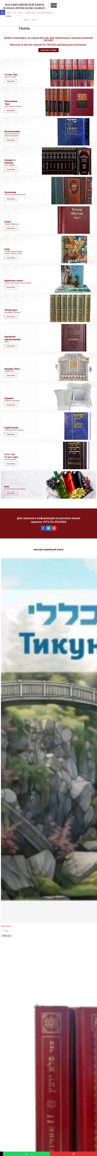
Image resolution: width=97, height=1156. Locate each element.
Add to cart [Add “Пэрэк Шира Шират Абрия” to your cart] (19, 936)
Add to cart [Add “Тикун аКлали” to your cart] (5, 582)
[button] (48, 50)
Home (8, 12)
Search (54, 5)
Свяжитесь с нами (30, 12)
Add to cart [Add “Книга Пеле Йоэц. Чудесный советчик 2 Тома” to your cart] (5, 976)
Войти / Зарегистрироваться (45, 12)
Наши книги (26, 20)
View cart (34, 20)
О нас (14, 12)
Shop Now (11, 375)
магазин (20, 12)
